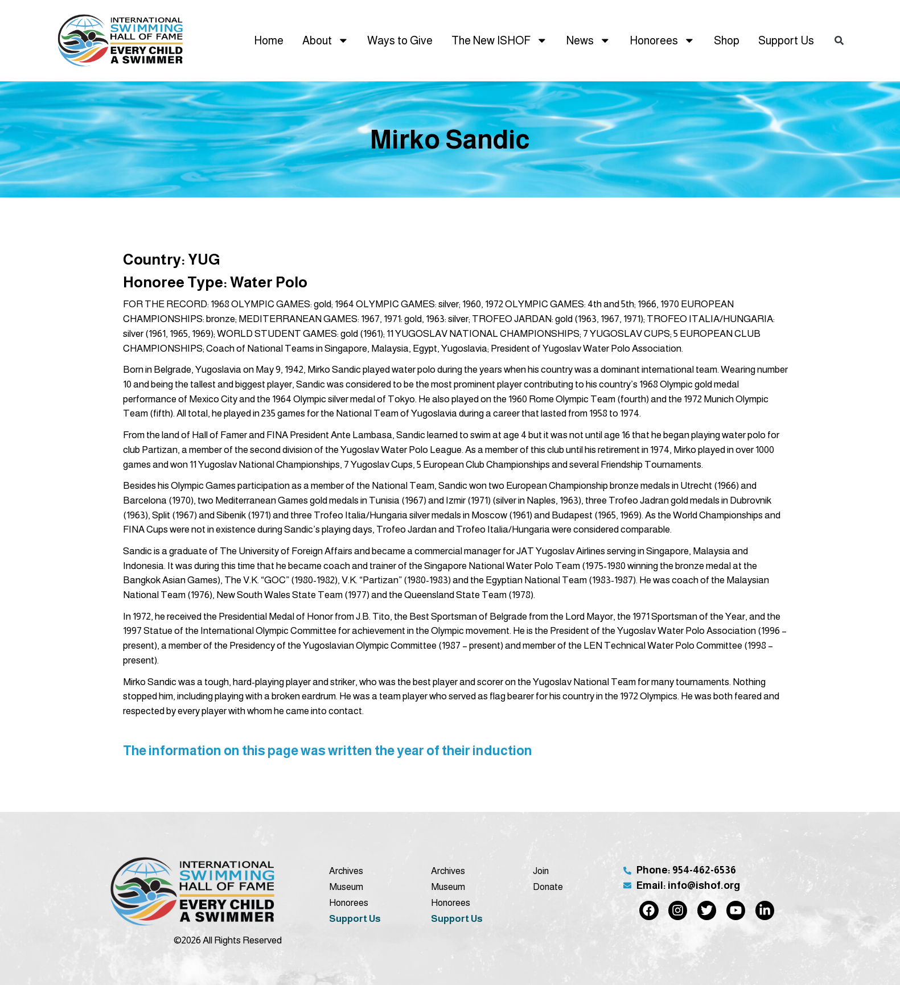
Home (268, 40)
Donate (548, 886)
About (325, 40)
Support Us (786, 40)
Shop (726, 40)
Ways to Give (400, 40)
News (588, 40)
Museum (346, 886)
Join (541, 871)
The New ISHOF (499, 40)
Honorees (662, 40)
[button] (839, 40)
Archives (346, 871)
